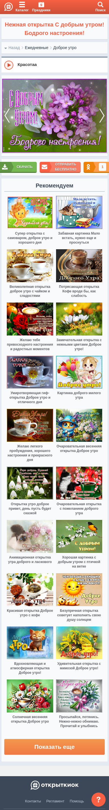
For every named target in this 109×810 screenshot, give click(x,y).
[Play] (8, 65)
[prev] (7, 116)
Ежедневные (36, 47)
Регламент (55, 801)
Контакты (33, 801)
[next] (102, 116)
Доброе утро (64, 47)
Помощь (77, 801)
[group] (54, 64)
